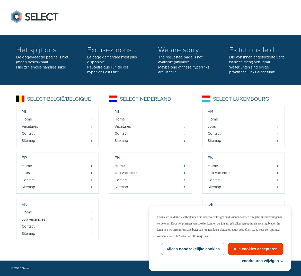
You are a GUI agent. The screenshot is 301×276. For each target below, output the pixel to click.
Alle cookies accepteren (256, 249)
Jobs (26, 172)
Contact (28, 133)
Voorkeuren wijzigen (262, 260)
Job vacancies (33, 219)
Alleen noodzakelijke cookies (193, 249)
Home (27, 119)
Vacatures (30, 126)
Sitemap (28, 140)
